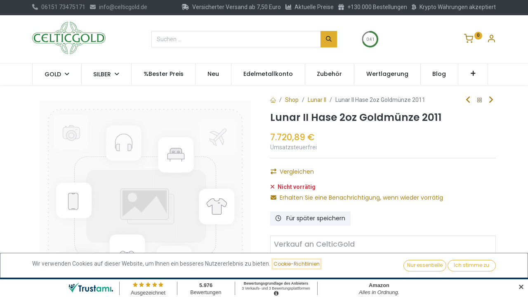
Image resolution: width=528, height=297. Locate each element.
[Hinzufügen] (328, 273)
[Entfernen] (284, 273)
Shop (292, 100)
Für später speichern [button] (310, 218)
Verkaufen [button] (372, 273)
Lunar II (317, 100)
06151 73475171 (58, 7)
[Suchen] (329, 39)
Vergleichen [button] (292, 171)
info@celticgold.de (118, 7)
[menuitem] (164, 74)
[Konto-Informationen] (491, 39)
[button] (473, 74)
